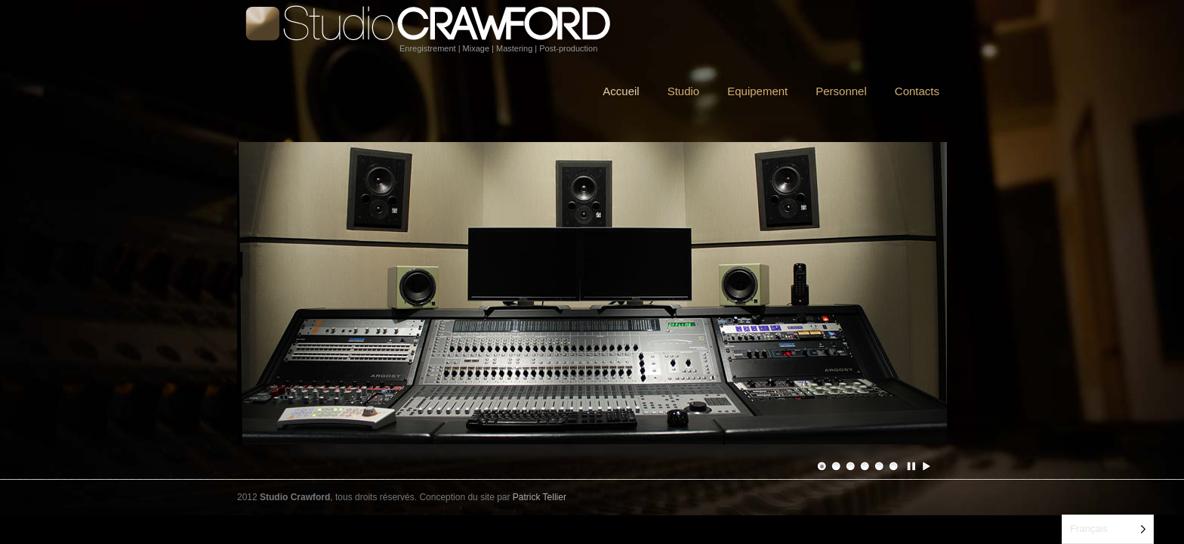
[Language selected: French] (1108, 529)
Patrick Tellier (539, 497)
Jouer (926, 466)
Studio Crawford (433, 23)
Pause (912, 466)
